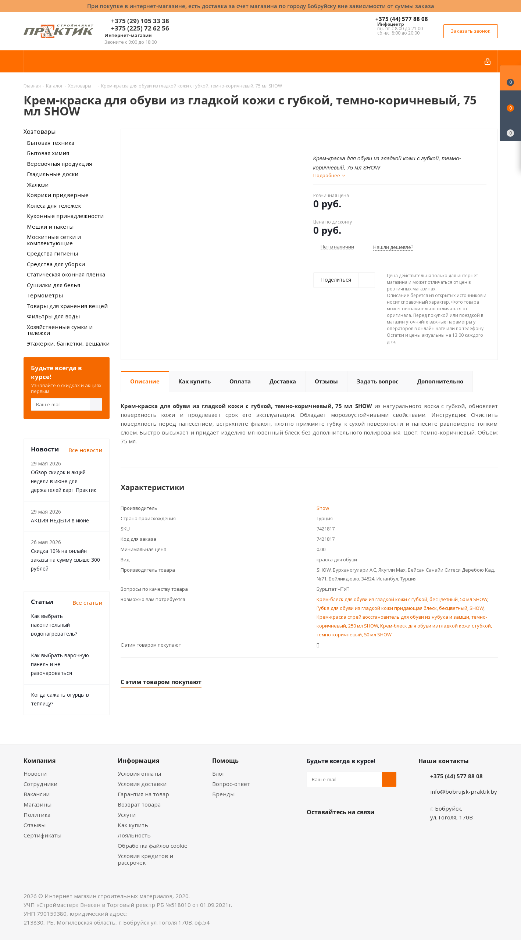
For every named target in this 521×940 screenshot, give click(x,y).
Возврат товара (139, 804)
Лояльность (134, 835)
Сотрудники (40, 783)
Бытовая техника (50, 142)
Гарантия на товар (143, 794)
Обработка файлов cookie (153, 845)
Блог (218, 773)
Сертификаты (42, 835)
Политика (37, 814)
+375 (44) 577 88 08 (401, 18)
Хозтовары (40, 132)
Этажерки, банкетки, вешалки (68, 343)
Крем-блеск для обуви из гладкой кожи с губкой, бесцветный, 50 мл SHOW (402, 599)
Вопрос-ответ (231, 783)
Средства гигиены (52, 253)
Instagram (350, 829)
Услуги (127, 814)
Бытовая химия (48, 153)
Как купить (133, 825)
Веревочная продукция (59, 163)
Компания (40, 761)
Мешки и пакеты (50, 226)
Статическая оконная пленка (66, 274)
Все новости (85, 450)
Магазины (37, 804)
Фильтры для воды (53, 316)
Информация (138, 761)
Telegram (369, 829)
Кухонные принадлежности (65, 215)
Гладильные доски (52, 174)
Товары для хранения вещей (67, 306)
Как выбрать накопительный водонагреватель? (54, 624)
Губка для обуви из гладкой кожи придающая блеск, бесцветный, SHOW (400, 608)
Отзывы (35, 825)
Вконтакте (314, 829)
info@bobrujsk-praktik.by (463, 791)
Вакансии (37, 794)
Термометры (45, 295)
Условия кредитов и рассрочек (145, 859)
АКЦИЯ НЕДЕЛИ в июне (60, 520)
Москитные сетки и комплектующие (54, 240)
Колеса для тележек (54, 205)
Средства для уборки (56, 264)
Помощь (225, 761)
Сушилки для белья (53, 285)
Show (323, 508)
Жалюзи (38, 184)
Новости (35, 773)
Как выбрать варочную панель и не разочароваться (60, 664)
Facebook (332, 829)
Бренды (223, 794)
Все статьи (87, 602)
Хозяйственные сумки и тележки (60, 330)
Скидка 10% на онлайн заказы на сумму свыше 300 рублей (65, 559)
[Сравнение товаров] (510, 128)
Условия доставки (142, 783)
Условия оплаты (139, 773)
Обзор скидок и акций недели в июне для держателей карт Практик (63, 481)
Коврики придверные (58, 195)
